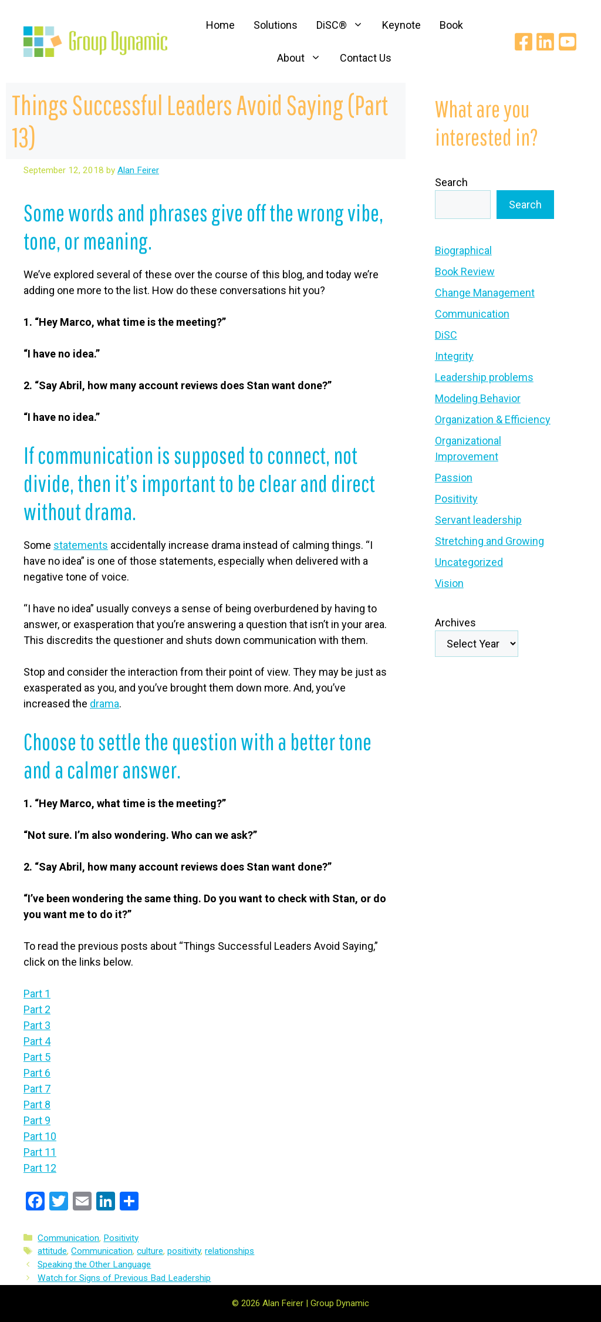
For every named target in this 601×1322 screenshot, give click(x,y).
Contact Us (365, 58)
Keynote (401, 25)
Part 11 (39, 1152)
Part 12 (39, 1168)
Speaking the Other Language (94, 1264)
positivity (184, 1251)
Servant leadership (478, 520)
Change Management (485, 292)
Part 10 (39, 1136)
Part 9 (36, 1120)
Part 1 (36, 993)
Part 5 (36, 1057)
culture (150, 1251)
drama (104, 703)
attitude (52, 1251)
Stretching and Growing (489, 541)
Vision (449, 583)
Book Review (465, 271)
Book (451, 25)
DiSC (446, 335)
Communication (68, 1238)
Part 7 (36, 1088)
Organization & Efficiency (493, 419)
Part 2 (36, 1009)
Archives (455, 622)
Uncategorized (469, 562)
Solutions (276, 25)
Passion (453, 477)
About (303, 58)
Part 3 (36, 1025)
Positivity (121, 1238)
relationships (229, 1251)
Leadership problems (484, 377)
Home (220, 25)
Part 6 (36, 1073)
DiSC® (344, 25)
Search (451, 182)
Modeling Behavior (478, 398)
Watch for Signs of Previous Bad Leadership (124, 1278)
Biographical (463, 250)
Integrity (454, 356)
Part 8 (36, 1104)
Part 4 (36, 1041)
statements (80, 545)
